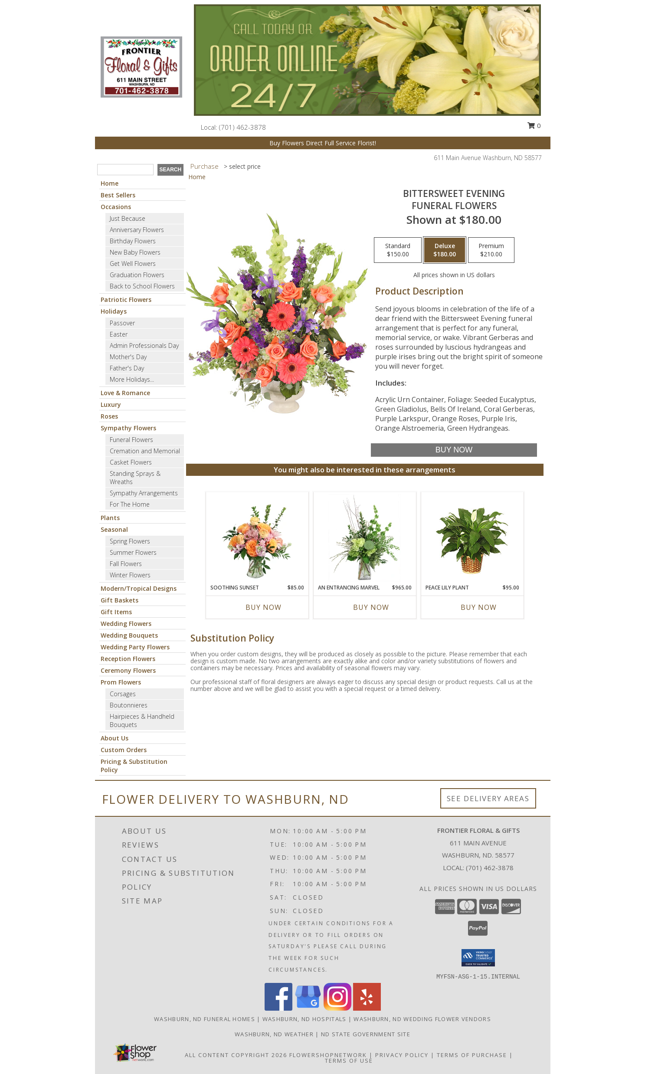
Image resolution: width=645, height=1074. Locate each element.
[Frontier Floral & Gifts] (141, 66)
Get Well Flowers (133, 263)
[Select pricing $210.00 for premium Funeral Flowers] (491, 250)
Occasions (116, 207)
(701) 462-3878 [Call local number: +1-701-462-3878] (242, 127)
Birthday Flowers (133, 241)
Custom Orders (124, 750)
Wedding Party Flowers (135, 647)
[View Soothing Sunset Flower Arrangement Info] (257, 538)
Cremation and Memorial (145, 451)
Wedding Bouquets (129, 635)
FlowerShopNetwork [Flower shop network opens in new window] (328, 1055)
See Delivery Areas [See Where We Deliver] (488, 798)
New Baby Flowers (135, 252)
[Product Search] (125, 169)
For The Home (130, 504)
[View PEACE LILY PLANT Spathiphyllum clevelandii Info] (472, 538)
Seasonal (114, 529)
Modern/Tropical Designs (139, 588)
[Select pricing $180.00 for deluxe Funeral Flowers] (444, 250)
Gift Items (116, 612)
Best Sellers (118, 195)
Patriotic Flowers (126, 299)
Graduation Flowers (137, 275)
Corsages (123, 694)
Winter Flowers (130, 575)
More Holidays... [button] (132, 379)
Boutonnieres (128, 705)
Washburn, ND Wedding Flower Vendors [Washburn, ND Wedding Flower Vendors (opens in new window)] (422, 1019)
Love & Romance (125, 393)
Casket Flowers (131, 462)
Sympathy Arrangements (144, 493)
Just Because (127, 218)
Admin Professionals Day (144, 345)
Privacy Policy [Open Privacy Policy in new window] (402, 1055)
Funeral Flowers (131, 439)
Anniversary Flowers (137, 230)
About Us (114, 738)
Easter (119, 334)
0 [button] (534, 125)
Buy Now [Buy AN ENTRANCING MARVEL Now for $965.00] (371, 607)
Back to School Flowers (142, 286)
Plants (110, 518)
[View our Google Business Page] (308, 1008)
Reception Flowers (128, 659)
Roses (109, 416)
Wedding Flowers (126, 623)
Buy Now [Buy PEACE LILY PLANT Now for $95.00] (479, 607)
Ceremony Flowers (128, 670)
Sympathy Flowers (128, 428)
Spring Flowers (130, 541)
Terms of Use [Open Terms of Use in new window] (349, 1060)
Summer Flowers (133, 552)
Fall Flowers (126, 564)
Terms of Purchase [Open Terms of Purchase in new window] (472, 1055)
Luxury (111, 404)
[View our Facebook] (278, 1008)
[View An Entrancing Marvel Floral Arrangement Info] (364, 538)
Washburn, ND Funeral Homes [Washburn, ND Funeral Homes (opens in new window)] (204, 1019)
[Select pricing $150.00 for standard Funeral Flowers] (397, 250)
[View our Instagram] (337, 1008)
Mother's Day (128, 357)
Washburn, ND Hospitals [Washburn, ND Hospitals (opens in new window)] (304, 1019)
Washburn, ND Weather (274, 1034)
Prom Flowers (121, 682)
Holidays (114, 311)
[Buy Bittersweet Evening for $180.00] (454, 450)
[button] (478, 957)
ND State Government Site (365, 1034)
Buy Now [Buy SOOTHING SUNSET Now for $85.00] (264, 607)
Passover (122, 323)
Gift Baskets (119, 600)
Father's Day (127, 368)
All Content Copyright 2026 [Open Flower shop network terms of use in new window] (236, 1055)
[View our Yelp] (367, 1008)
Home (109, 183)
